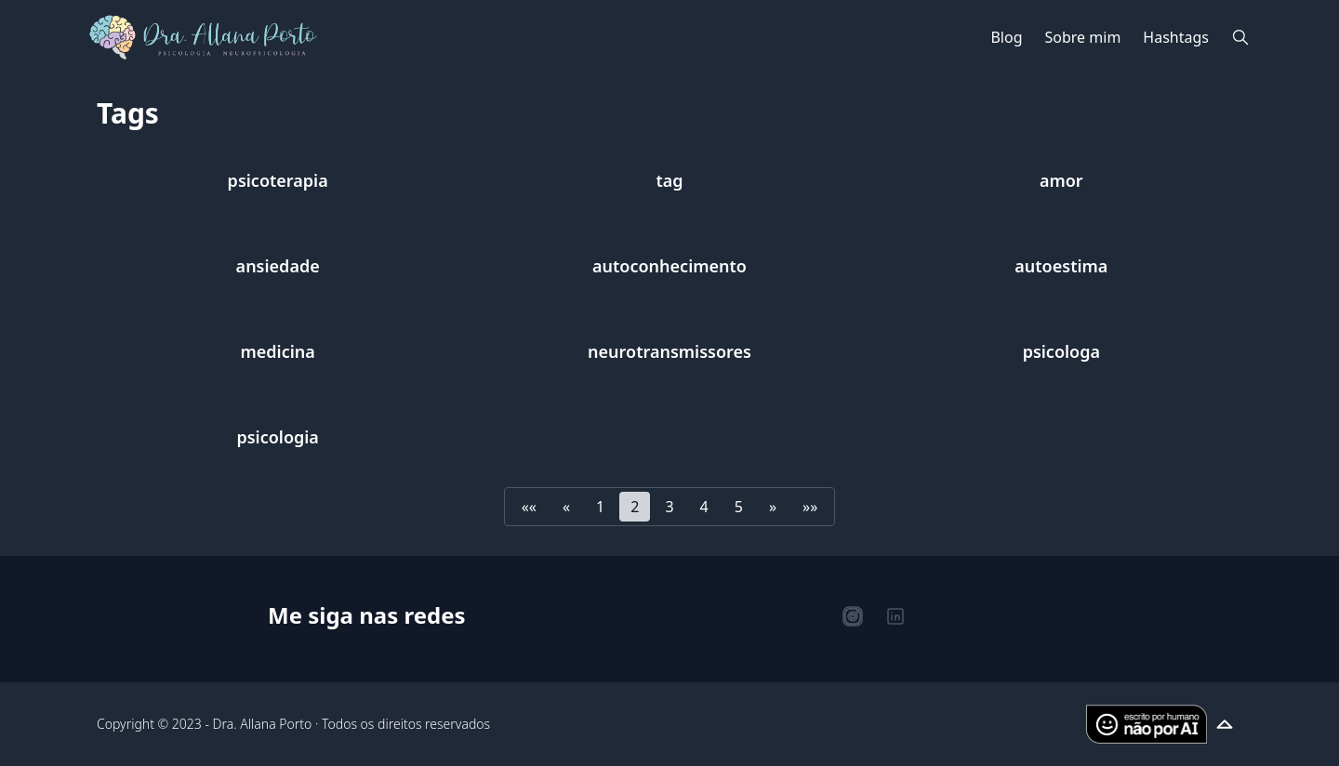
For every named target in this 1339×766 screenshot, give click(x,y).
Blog (1006, 37)
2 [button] (634, 506)
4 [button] (704, 506)
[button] (529, 507)
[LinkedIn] (895, 616)
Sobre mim (1083, 37)
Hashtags (1176, 37)
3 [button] (669, 506)
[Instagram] (852, 616)
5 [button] (739, 506)
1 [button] (600, 506)
